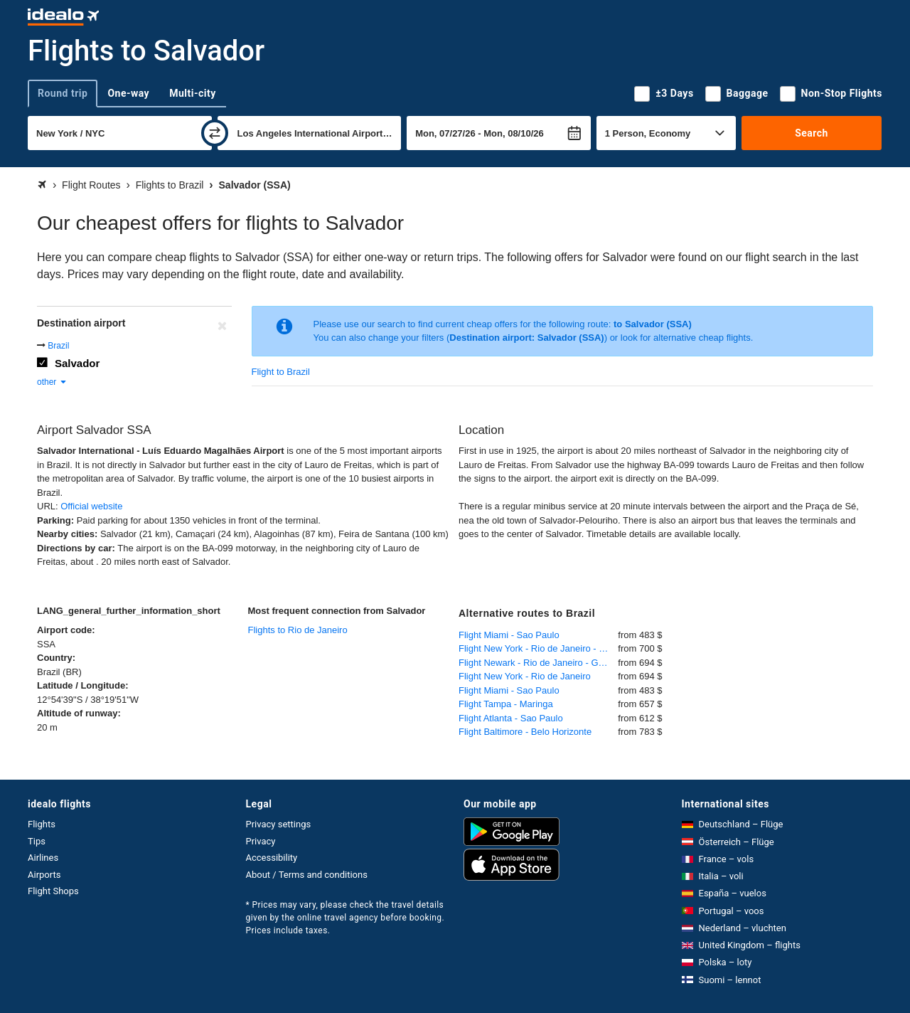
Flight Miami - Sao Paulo (509, 635)
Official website (91, 506)
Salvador (77, 363)
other (52, 382)
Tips (37, 841)
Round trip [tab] (62, 93)
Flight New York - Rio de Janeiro (525, 676)
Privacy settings (278, 824)
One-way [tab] (128, 93)
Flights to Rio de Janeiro (298, 630)
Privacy (261, 841)
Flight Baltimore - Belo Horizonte (525, 731)
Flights (41, 824)
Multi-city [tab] (192, 93)
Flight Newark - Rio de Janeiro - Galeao (538, 662)
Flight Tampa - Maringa (506, 704)
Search (811, 133)
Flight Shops (53, 891)
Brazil (58, 346)
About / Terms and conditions (307, 874)
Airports (44, 874)
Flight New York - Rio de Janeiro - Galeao (538, 648)
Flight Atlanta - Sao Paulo (511, 718)
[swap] (214, 133)
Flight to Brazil (281, 371)
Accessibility (272, 857)
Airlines (43, 857)
